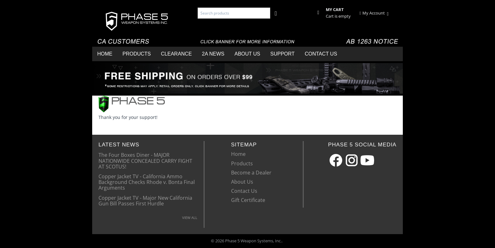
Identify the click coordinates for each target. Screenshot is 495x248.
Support (282, 53)
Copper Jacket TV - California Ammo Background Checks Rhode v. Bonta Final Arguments (146, 182)
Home (104, 53)
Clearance (176, 53)
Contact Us (321, 53)
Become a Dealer (251, 172)
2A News (213, 53)
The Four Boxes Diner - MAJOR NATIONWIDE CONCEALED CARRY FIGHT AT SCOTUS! (145, 160)
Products (136, 53)
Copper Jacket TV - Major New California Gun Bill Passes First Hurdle (145, 200)
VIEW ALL (189, 217)
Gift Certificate (248, 200)
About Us (247, 53)
